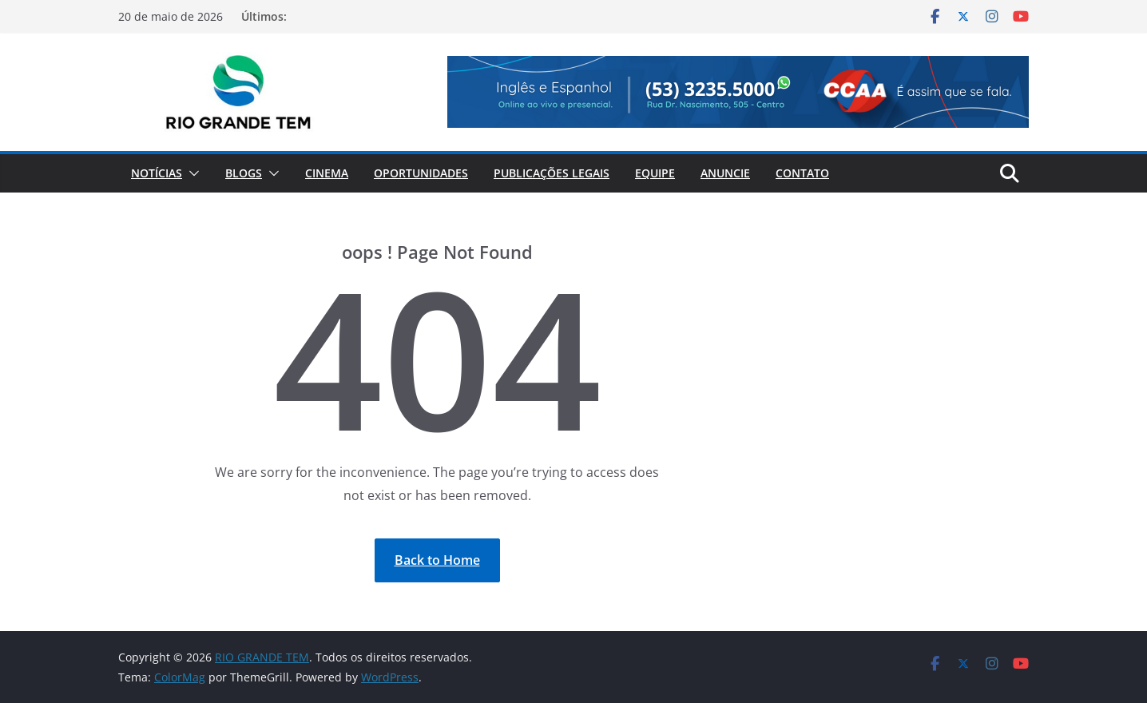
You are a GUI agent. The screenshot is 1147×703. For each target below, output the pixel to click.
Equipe (655, 173)
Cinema (326, 173)
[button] (191, 173)
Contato (802, 173)
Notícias (156, 173)
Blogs (243, 173)
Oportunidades (421, 173)
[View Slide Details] (738, 92)
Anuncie (725, 173)
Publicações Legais (551, 173)
